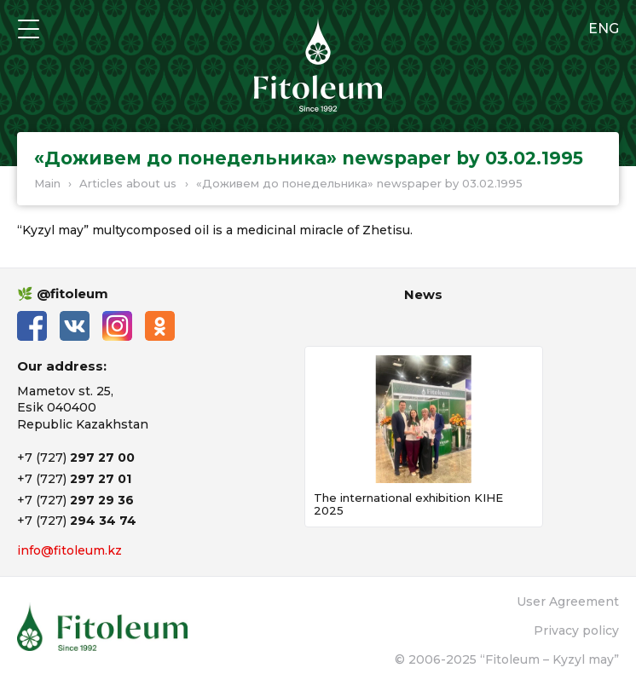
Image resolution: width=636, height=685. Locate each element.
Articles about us (127, 183)
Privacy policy (576, 630)
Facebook (32, 326)
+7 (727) (76, 457)
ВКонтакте (75, 326)
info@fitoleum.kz (69, 550)
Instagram (117, 326)
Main (47, 183)
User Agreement (568, 601)
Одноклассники (160, 326)
